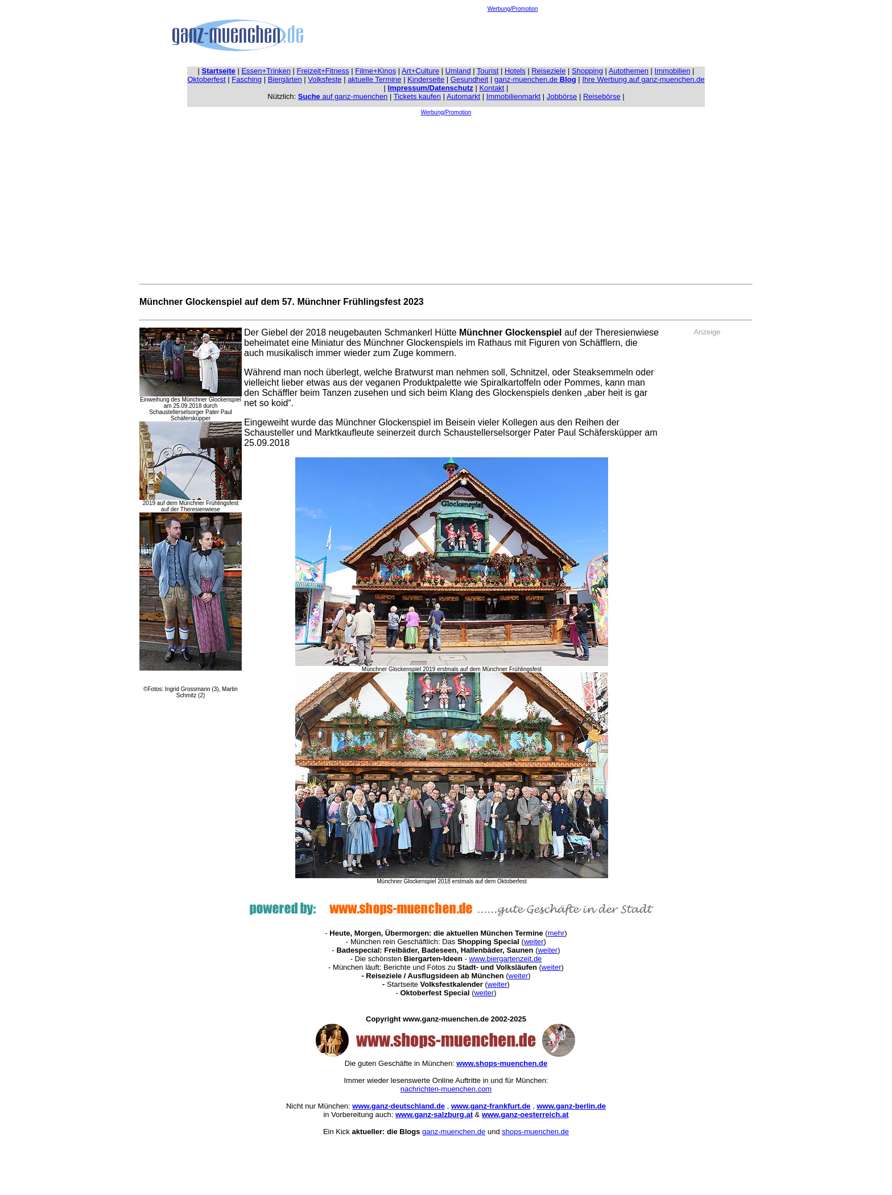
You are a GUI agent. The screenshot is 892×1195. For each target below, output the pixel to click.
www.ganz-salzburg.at (434, 1114)
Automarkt (463, 96)
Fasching (247, 79)
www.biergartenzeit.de (505, 958)
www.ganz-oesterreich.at (525, 1114)
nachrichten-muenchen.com (446, 1089)
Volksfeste (324, 79)
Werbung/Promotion (513, 9)
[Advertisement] (512, 37)
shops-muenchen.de (535, 1131)
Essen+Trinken (266, 71)
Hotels (515, 71)
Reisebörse (602, 96)
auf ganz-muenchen (343, 96)
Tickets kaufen (417, 96)
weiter (534, 941)
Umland (458, 71)
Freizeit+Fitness (323, 71)
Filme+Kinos (375, 71)
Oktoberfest (207, 79)
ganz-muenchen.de (535, 79)
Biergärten (285, 79)
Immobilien (673, 71)
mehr (556, 933)
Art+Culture (420, 71)
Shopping (587, 71)
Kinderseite (425, 79)
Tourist (487, 71)
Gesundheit (470, 79)
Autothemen (629, 71)
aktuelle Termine (374, 79)
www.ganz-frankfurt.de (491, 1106)
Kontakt (491, 88)
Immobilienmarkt (513, 96)
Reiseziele (548, 71)
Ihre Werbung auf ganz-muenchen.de (643, 79)
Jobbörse (562, 96)
